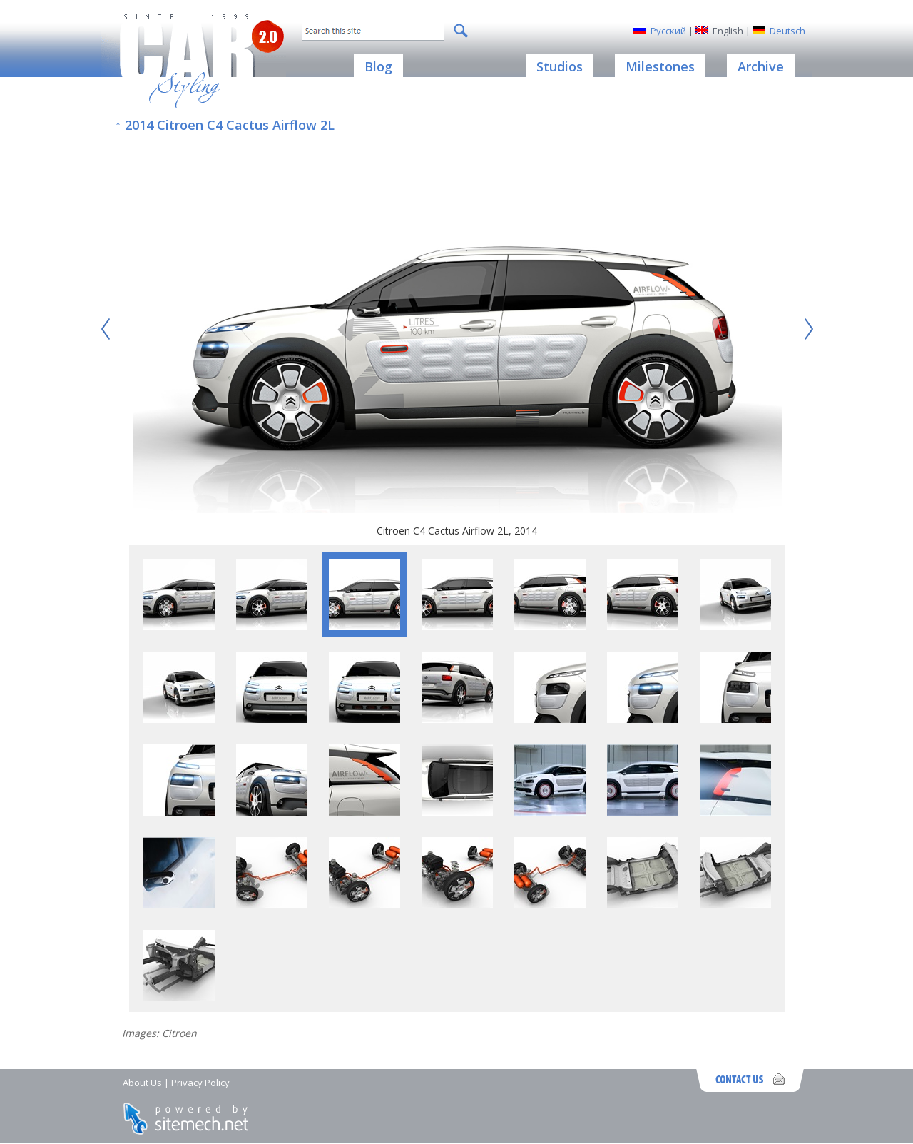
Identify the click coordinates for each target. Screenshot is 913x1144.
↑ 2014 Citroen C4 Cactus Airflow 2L (225, 124)
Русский (668, 30)
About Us (142, 1082)
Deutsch (787, 30)
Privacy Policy (200, 1082)
